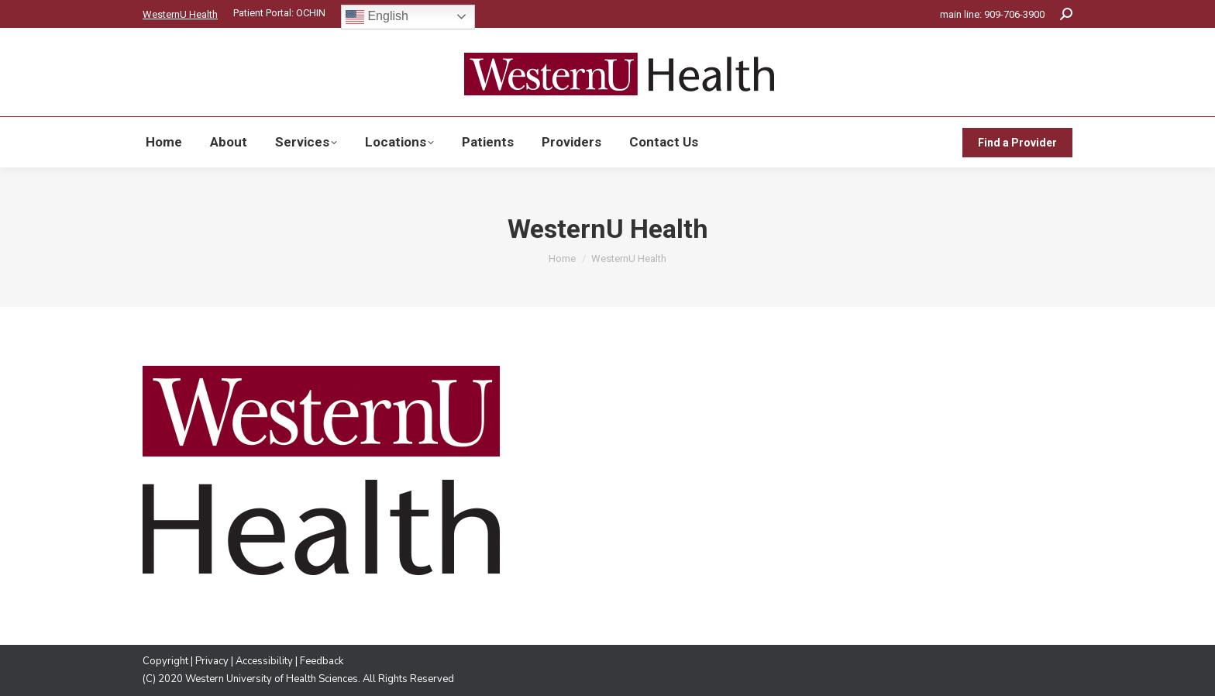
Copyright (165, 661)
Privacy (212, 661)
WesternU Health (180, 14)
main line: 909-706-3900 (992, 14)
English (377, 17)
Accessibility (264, 661)
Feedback (321, 661)
